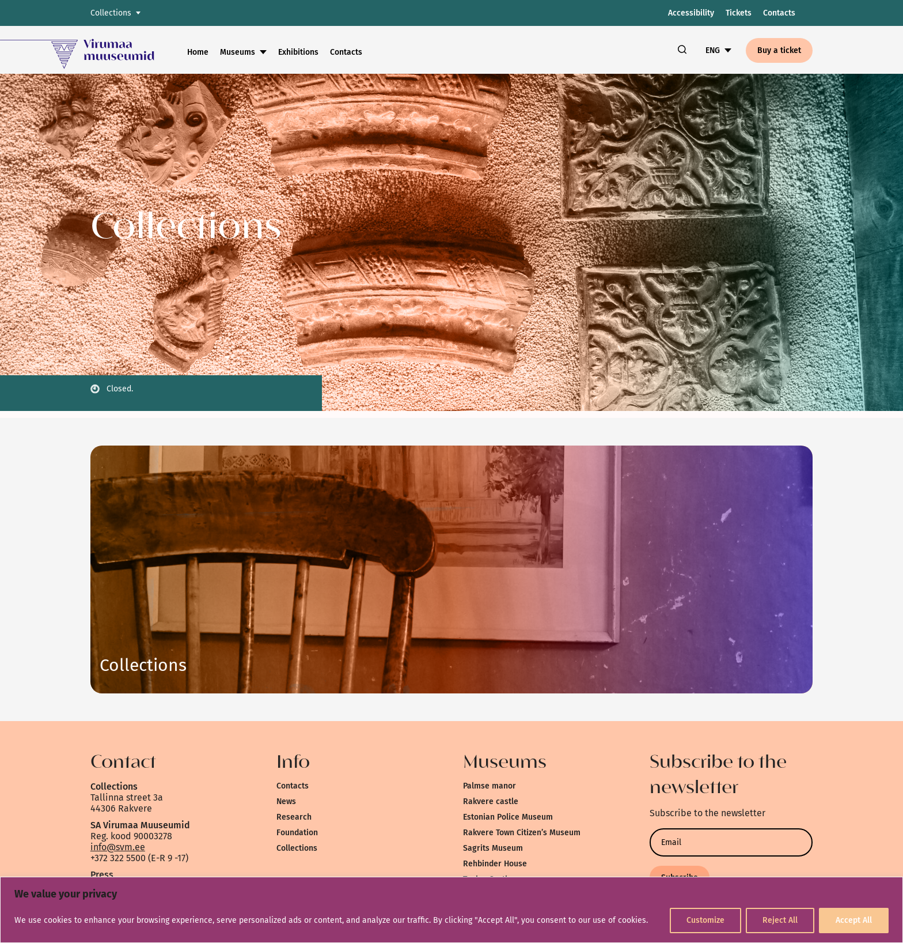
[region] (451, 910)
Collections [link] (296, 848)
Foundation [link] (297, 833)
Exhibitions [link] (298, 52)
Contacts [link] (779, 13)
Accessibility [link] (691, 13)
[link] (93, 50)
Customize (705, 920)
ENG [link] (712, 50)
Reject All (780, 920)
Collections (110, 13)
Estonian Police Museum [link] (508, 817)
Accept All (854, 920)
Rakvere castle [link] (490, 801)
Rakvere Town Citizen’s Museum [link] (521, 833)
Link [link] (143, 665)
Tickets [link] (739, 13)
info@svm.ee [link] (117, 847)
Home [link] (197, 52)
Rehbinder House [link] (495, 864)
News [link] (286, 801)
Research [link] (294, 817)
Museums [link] (237, 52)
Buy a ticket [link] (779, 50)
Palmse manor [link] (489, 786)
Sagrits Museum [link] (493, 848)
